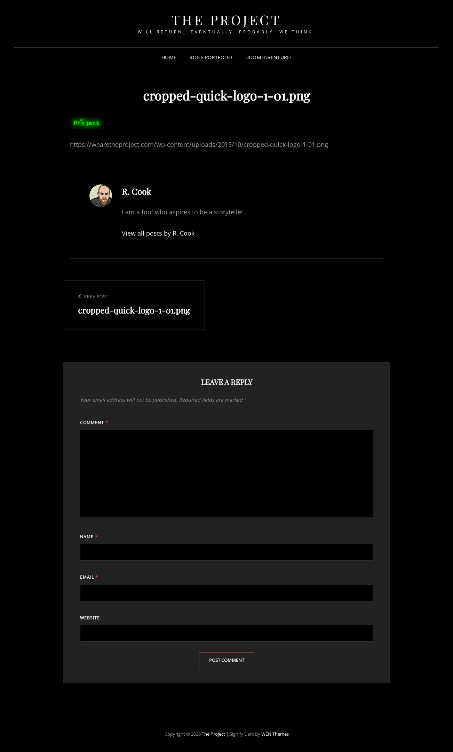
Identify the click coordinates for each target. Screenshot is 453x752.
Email (89, 577)
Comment (94, 423)
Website (90, 618)
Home (168, 57)
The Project (227, 20)
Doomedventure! (268, 57)
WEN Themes (275, 734)
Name (89, 537)
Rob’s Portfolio (210, 57)
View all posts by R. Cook (158, 233)
